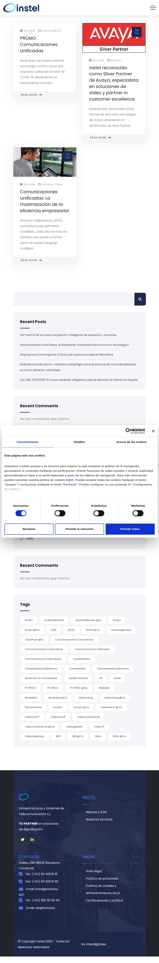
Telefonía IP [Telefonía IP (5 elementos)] (32, 723)
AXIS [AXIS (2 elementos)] (53, 636)
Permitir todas (130, 529)
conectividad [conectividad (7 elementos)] (81, 665)
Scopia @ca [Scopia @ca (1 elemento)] (81, 713)
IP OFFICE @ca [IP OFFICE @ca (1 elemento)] (78, 694)
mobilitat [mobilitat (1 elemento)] (104, 694)
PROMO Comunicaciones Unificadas (39, 44)
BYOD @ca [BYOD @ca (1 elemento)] (93, 636)
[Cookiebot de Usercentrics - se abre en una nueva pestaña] (128, 431)
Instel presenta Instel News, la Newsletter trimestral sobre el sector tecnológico (75, 346)
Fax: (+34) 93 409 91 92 (41, 888)
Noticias (116, 60)
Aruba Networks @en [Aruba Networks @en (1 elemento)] (88, 626)
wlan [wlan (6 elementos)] (98, 742)
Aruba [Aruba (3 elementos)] (29, 626)
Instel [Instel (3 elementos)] (117, 684)
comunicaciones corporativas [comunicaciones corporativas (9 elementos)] (74, 645)
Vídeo (59, 185)
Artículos (48, 185)
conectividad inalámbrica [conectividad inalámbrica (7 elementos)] (41, 674)
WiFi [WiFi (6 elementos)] (58, 742)
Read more (29, 95)
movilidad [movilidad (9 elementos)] (31, 703)
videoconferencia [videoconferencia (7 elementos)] (88, 723)
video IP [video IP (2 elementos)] (99, 732)
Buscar (140, 300)
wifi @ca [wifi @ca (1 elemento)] (77, 742)
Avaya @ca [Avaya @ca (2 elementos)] (32, 636)
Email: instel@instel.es (42, 895)
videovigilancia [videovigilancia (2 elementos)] (34, 742)
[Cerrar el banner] (153, 431)
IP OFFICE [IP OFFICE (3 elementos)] (30, 694)
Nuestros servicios (99, 826)
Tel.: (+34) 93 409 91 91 (41, 880)
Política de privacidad (102, 885)
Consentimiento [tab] (27, 442)
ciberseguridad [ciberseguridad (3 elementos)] (121, 636)
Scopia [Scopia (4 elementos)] (57, 713)
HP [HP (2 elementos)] (101, 684)
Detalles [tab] (79, 442)
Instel (31, 31)
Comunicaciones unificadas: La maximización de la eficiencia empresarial (44, 201)
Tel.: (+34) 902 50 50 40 (42, 907)
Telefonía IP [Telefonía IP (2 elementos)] (58, 723)
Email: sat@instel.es (40, 914)
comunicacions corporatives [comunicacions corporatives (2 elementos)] (43, 665)
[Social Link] (22, 845)
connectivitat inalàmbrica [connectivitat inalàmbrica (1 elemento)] (113, 674)
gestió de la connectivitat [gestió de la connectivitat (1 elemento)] (41, 684)
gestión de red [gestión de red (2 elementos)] (78, 684)
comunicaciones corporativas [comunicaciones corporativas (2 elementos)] (44, 655)
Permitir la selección (79, 529)
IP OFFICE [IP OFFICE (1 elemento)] (52, 694)
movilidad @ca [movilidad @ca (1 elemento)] (58, 703)
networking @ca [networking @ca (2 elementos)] (115, 703)
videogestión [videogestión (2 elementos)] (74, 732)
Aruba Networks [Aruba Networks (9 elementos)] (54, 626)
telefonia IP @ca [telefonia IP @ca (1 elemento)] (111, 713)
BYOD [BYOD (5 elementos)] (71, 636)
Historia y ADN (96, 818)
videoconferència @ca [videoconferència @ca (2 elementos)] (39, 732)
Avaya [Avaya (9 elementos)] (117, 626)
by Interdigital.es (93, 950)
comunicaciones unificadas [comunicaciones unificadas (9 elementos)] (92, 655)
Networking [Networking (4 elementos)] (86, 703)
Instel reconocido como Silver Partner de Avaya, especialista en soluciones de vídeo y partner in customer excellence (114, 83)
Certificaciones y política (104, 907)
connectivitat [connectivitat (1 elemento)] (77, 674)
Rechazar (29, 529)
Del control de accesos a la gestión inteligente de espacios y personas (69, 336)
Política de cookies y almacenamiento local (103, 896)
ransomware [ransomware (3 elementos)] (33, 713)
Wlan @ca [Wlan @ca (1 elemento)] (119, 742)
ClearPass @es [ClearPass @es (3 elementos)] (34, 645)
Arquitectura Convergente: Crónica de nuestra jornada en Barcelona (67, 355)
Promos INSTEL (51, 31)
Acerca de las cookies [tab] (131, 442)
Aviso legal (94, 877)
